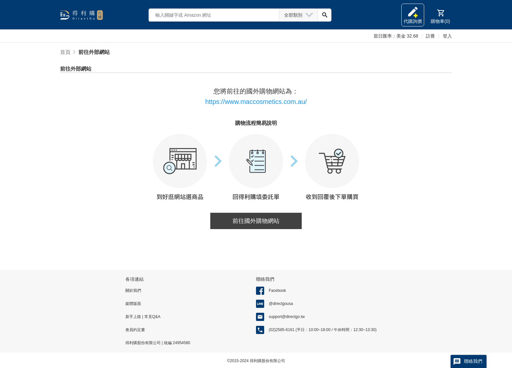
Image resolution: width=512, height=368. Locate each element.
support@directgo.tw (287, 316)
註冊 (430, 36)
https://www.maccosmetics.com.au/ (256, 101)
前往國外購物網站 (256, 221)
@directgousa (281, 303)
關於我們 (133, 290)
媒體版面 (133, 303)
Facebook (277, 290)
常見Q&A (151, 316)
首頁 (65, 52)
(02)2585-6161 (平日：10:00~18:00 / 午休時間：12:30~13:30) (322, 329)
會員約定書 (135, 329)
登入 (447, 36)
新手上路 (133, 316)
